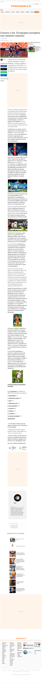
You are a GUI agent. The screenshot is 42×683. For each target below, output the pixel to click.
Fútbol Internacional (4, 40)
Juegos (2, 12)
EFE (5, 59)
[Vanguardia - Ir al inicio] (21, 6)
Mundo (22, 12)
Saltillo (13, 12)
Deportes (37, 12)
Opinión (27, 12)
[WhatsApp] (22, 448)
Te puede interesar (14, 525)
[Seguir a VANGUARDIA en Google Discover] (3, 38)
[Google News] (12, 448)
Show (32, 12)
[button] (1, 10)
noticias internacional (19, 507)
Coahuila (7, 12)
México (17, 12)
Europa (2, 80)
